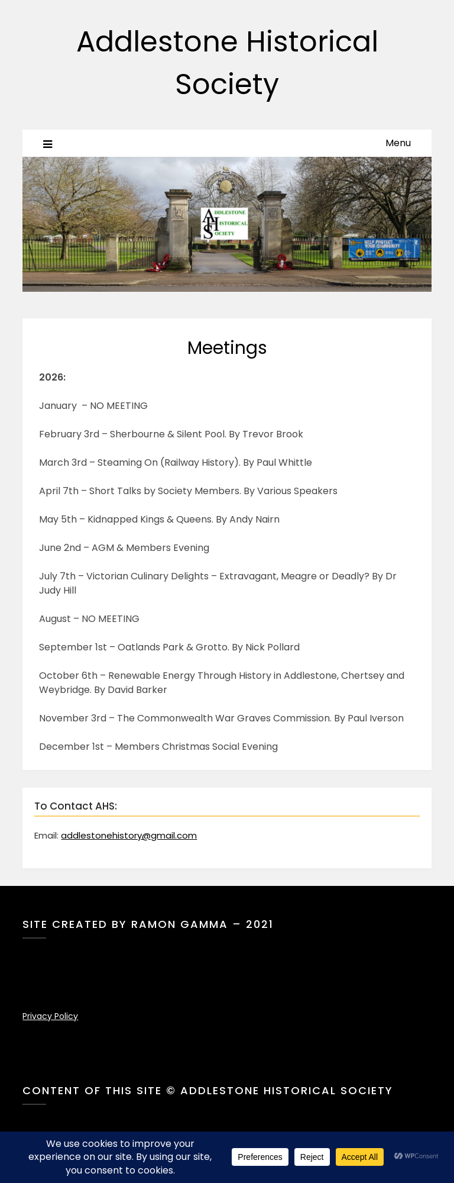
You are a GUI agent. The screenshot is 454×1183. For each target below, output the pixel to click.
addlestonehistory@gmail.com (129, 835)
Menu (398, 143)
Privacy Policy (50, 1016)
